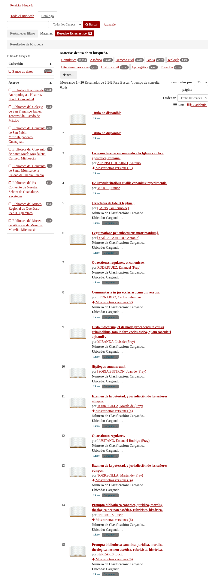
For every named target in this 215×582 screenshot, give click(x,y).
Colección (16, 64)
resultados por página (181, 85)
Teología (173, 60)
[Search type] (66, 24)
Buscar (91, 24)
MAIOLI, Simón (108, 188)
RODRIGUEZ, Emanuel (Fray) (118, 277)
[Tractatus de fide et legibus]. (113, 213)
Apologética (139, 67)
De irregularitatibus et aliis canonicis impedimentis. (129, 183)
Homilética (68, 60)
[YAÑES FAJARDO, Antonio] (118, 247)
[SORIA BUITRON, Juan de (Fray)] (122, 381)
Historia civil (110, 67)
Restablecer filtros (22, 33)
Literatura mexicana (75, 67)
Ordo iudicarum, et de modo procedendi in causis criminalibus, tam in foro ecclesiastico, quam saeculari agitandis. (131, 341)
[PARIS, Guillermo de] (113, 218)
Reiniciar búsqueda (21, 5)
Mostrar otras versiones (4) (112, 420)
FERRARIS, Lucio (110, 524)
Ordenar (169, 98)
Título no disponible (106, 113)
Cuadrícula (197, 105)
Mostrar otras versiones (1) (112, 168)
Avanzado (110, 24)
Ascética (96, 60)
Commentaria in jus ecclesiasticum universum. (126, 302)
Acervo (14, 82)
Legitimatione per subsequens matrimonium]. (125, 242)
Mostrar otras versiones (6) (112, 529)
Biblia (150, 60)
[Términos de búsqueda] (28, 24)
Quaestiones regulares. (108, 445)
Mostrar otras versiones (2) (112, 312)
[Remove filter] (90, 33)
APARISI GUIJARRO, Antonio (118, 163)
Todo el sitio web (22, 16)
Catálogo (47, 16)
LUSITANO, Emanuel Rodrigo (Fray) (123, 450)
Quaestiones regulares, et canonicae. (118, 272)
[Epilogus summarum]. (108, 376)
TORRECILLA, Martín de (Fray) (120, 415)
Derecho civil (125, 60)
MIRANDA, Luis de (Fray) (116, 351)
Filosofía (167, 67)
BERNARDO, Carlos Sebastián (119, 307)
